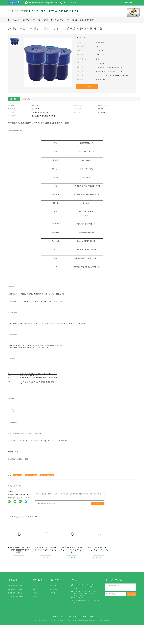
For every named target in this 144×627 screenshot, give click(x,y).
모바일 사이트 (88, 616)
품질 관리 (43, 11)
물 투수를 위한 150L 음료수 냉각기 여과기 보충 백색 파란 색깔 (45, 548)
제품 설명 (26, 99)
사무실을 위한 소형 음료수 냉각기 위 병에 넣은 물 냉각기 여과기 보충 (19, 549)
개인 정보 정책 (70, 616)
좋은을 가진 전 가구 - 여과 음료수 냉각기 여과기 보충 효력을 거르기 (72, 549)
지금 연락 (87, 86)
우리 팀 (35, 597)
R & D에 (52, 593)
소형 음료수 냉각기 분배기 (16, 585)
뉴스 (76, 11)
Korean (129, 3)
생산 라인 (53, 585)
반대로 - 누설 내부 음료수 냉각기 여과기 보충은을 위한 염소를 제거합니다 (69, 20)
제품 (16, 11)
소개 (34, 585)
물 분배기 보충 (17, 475)
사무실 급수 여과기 (31, 475)
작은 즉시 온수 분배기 (15, 589)
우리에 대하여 (25, 11)
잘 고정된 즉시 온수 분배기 (16, 593)
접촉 (97, 504)
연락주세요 (53, 11)
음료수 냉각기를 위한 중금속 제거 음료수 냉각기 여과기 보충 (98, 548)
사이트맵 (55, 616)
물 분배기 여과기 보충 (47, 475)
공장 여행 (35, 11)
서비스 (35, 593)
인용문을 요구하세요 (66, 11)
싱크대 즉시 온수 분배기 (15, 597)
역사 (34, 589)
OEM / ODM (54, 589)
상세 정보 (14, 99)
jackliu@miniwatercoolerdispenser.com (43, 3)
